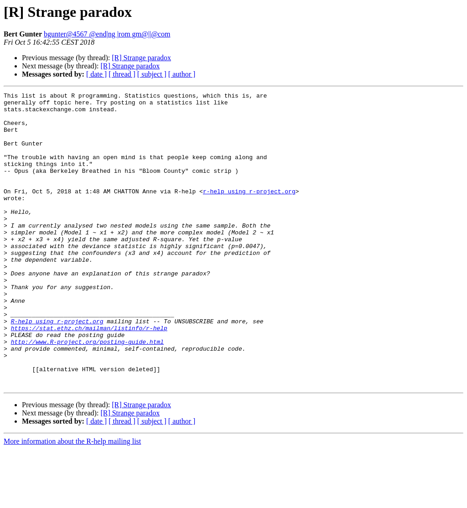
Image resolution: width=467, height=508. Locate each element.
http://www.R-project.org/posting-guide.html (87, 392)
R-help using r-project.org (57, 367)
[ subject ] (151, 74)
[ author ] (182, 74)
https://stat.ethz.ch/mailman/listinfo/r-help (89, 376)
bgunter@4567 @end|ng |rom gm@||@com (107, 34)
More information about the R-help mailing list (72, 500)
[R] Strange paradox (141, 58)
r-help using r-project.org (249, 211)
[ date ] (96, 74)
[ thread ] (122, 74)
